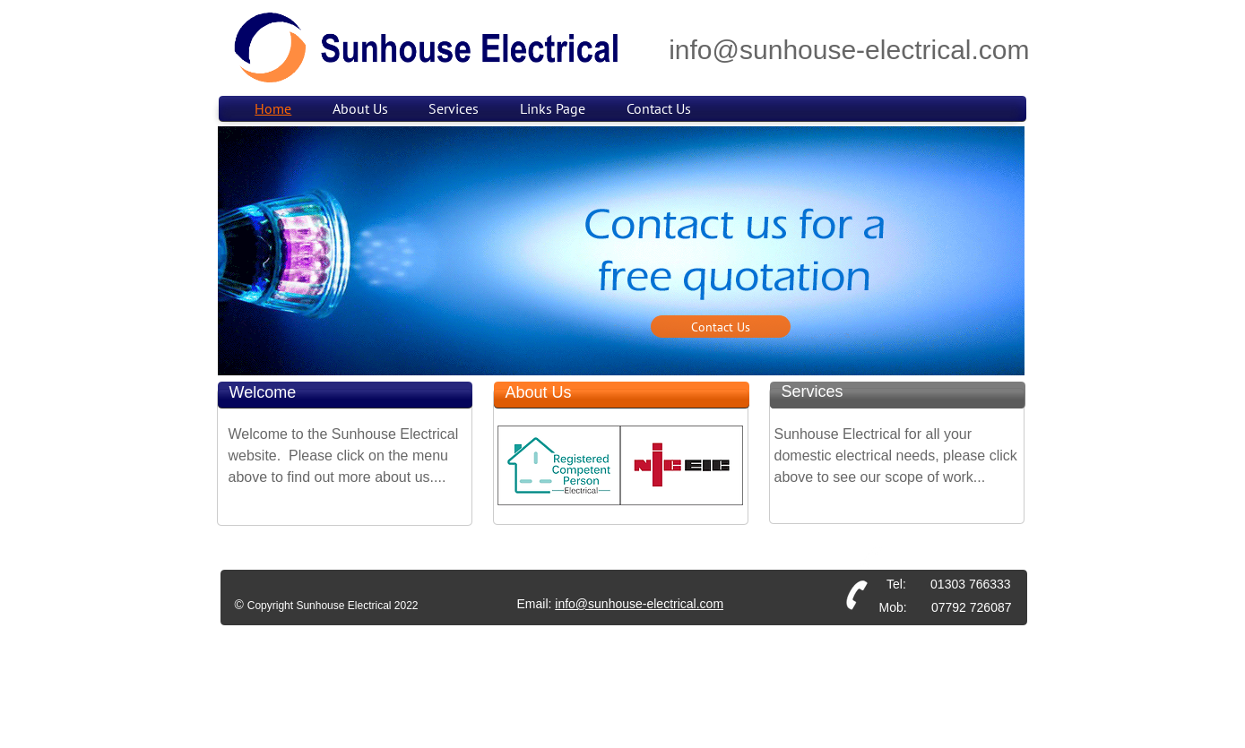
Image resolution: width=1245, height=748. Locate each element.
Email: (536, 604)
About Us (539, 392)
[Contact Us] (721, 326)
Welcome (263, 392)
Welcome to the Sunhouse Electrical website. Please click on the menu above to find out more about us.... (344, 455)
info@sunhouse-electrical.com (639, 604)
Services (812, 391)
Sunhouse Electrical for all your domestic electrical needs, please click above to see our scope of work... (895, 455)
